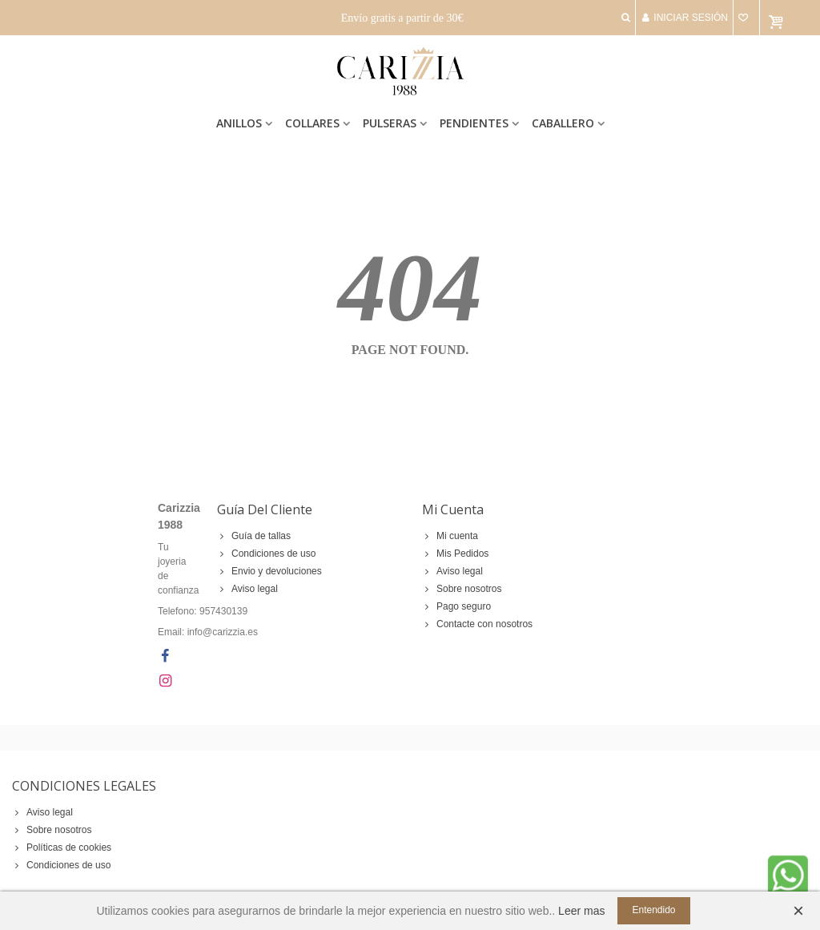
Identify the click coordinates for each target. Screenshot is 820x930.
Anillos (239, 123)
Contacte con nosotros (477, 624)
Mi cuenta (450, 536)
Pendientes (474, 123)
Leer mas (581, 910)
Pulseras (389, 123)
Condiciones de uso (266, 553)
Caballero (563, 123)
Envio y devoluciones (269, 571)
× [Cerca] (798, 910)
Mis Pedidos (455, 553)
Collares (312, 123)
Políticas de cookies (61, 847)
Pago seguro (456, 606)
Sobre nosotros (461, 589)
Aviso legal (247, 589)
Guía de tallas (254, 536)
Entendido (653, 910)
